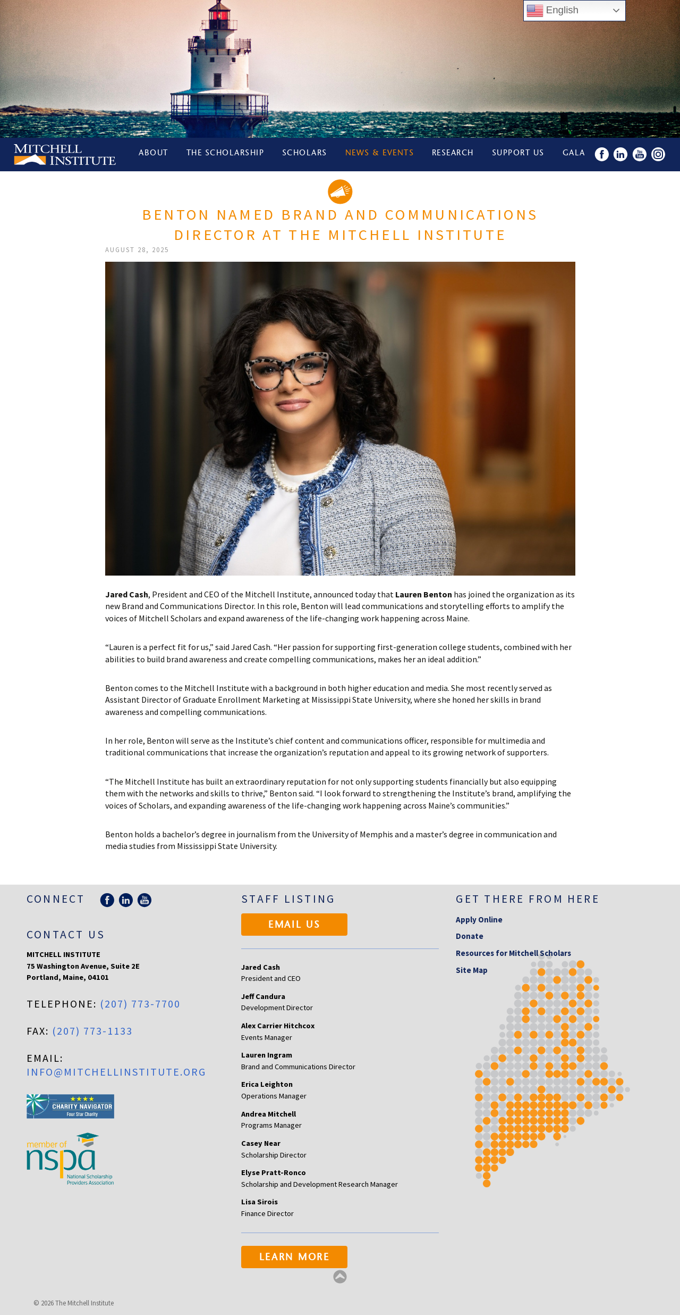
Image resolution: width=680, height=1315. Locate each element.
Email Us (294, 925)
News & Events (380, 155)
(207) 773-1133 (92, 1030)
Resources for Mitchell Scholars (513, 953)
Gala (576, 155)
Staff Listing (288, 899)
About (154, 155)
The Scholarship (226, 155)
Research (454, 155)
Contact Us (66, 934)
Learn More (294, 1258)
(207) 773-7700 (140, 1003)
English (552, 10)
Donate (469, 936)
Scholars (305, 155)
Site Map (472, 970)
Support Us (520, 155)
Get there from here (528, 899)
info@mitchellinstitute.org (116, 1071)
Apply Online (479, 919)
